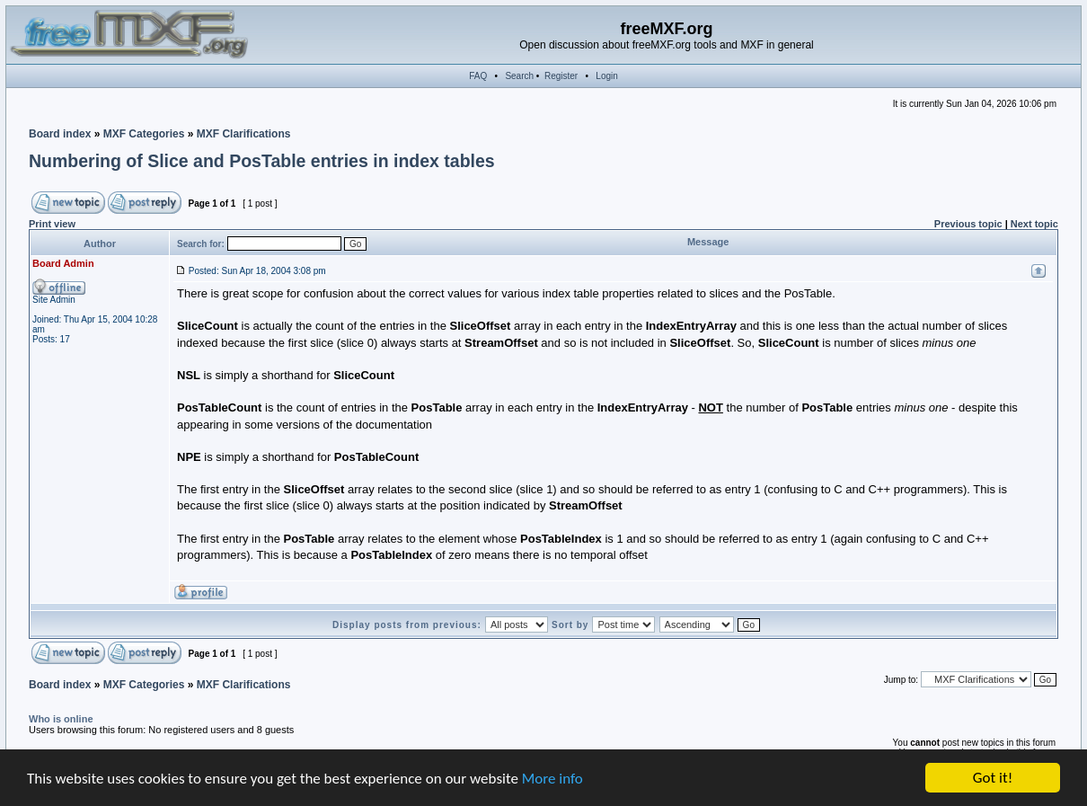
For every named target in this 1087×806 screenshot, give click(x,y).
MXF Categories (144, 134)
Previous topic (968, 223)
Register (561, 76)
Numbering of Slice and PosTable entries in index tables (262, 161)
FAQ (478, 76)
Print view (52, 223)
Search (519, 76)
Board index (60, 134)
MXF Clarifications (244, 134)
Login (606, 76)
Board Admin (63, 263)
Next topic (1034, 223)
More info (552, 779)
